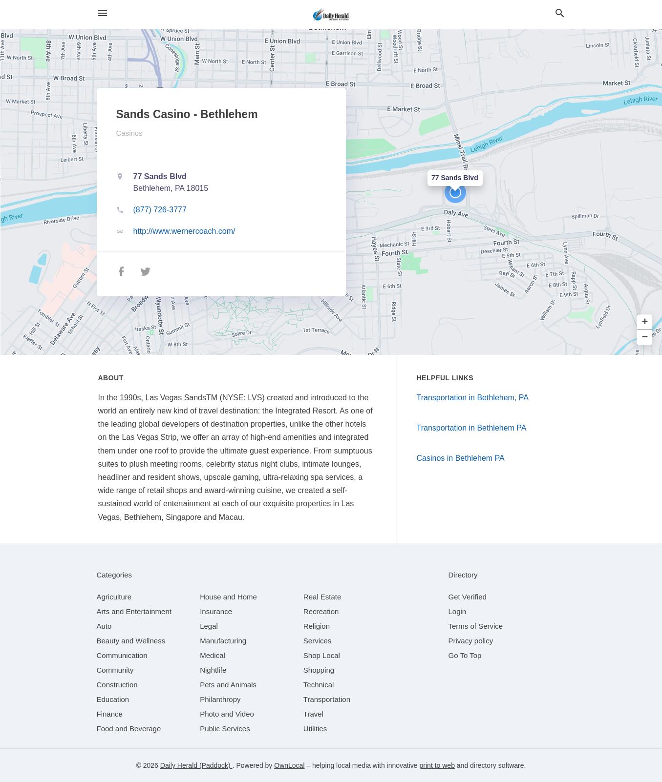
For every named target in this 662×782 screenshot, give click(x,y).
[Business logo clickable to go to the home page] (331, 14)
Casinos (129, 133)
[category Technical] (318, 684)
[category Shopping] (318, 670)
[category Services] (317, 641)
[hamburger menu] (102, 13)
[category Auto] (104, 626)
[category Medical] (212, 655)
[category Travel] (313, 714)
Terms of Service (475, 626)
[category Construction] (117, 684)
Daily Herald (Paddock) (196, 765)
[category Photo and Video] (227, 714)
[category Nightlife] (213, 670)
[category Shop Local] (321, 655)
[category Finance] (110, 714)
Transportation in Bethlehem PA (472, 428)
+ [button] (645, 322)
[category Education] (113, 699)
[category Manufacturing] (223, 641)
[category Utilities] (315, 728)
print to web (437, 765)
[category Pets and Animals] (228, 684)
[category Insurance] (216, 611)
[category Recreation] (321, 611)
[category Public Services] (225, 728)
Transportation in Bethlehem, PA (473, 397)
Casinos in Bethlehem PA (461, 458)
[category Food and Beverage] (129, 728)
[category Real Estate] (322, 597)
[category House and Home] (228, 597)
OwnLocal (289, 765)
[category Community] (115, 670)
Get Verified (467, 597)
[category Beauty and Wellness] (131, 641)
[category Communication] (122, 655)
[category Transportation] (326, 699)
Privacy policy (470, 641)
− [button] (645, 337)
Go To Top (465, 655)
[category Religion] (316, 626)
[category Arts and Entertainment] (134, 611)
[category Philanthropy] (220, 699)
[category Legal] (209, 626)
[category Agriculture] (114, 597)
